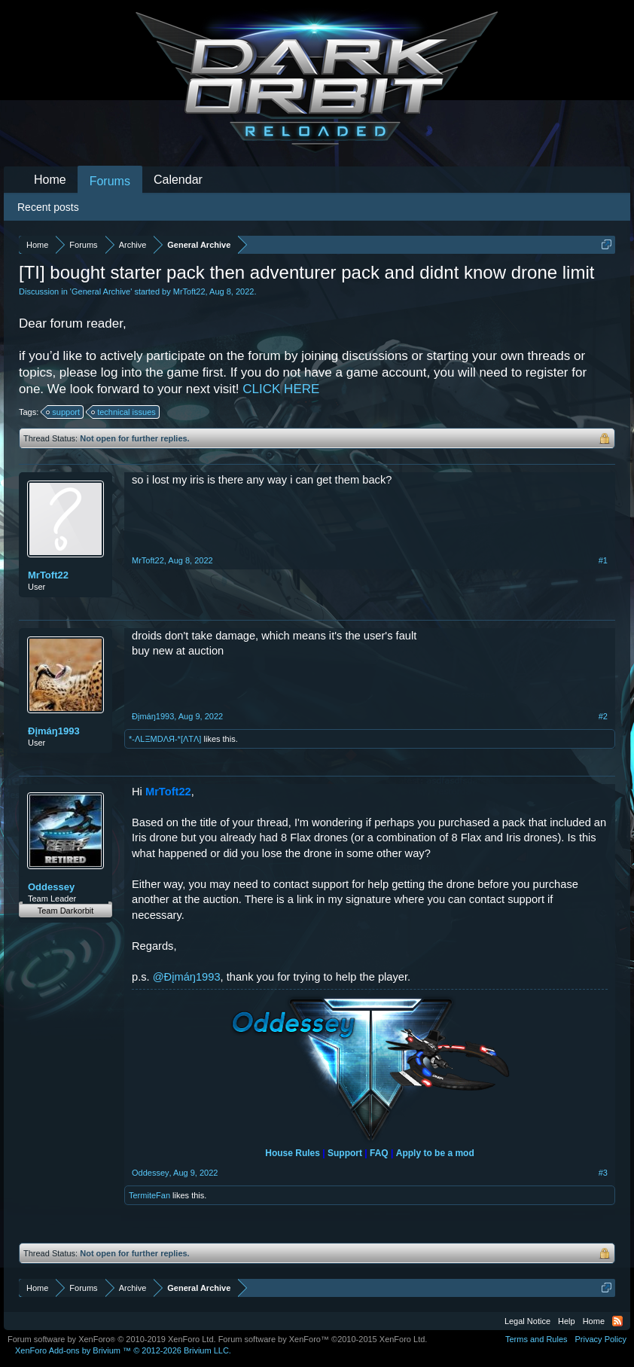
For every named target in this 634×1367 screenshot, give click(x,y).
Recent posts (48, 207)
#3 (603, 1172)
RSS (617, 1321)
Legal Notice (527, 1321)
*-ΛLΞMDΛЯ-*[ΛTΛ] (165, 738)
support (63, 412)
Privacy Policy (600, 1339)
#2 (603, 716)
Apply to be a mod (435, 1153)
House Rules (292, 1153)
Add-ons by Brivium (123, 1350)
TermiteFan (149, 1195)
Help (566, 1321)
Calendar (178, 179)
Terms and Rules (536, 1339)
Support (345, 1153)
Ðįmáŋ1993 (54, 731)
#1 (603, 560)
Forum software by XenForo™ (323, 1339)
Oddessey (51, 887)
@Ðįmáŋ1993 (187, 977)
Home (50, 179)
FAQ (379, 1153)
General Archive (101, 291)
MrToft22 (189, 291)
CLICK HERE (280, 389)
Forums (110, 181)
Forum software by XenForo (112, 1339)
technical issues (124, 412)
